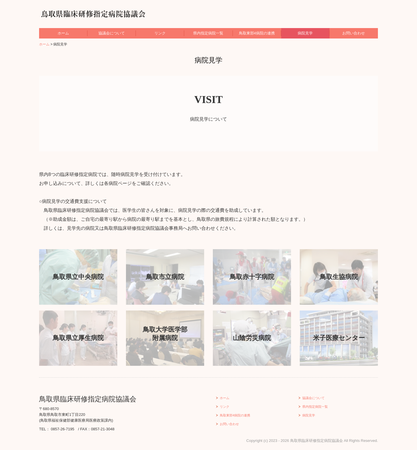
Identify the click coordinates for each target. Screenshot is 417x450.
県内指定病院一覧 (208, 33)
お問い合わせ (353, 33)
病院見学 (305, 33)
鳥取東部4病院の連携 (257, 33)
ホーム (63, 33)
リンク (160, 33)
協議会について (111, 33)
